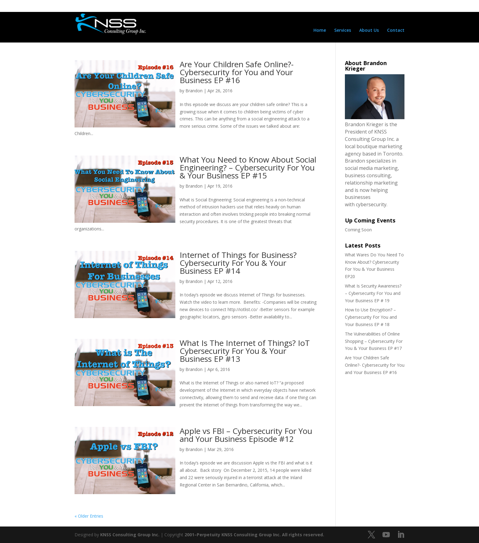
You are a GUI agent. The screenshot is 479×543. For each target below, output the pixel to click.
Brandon (194, 91)
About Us (369, 30)
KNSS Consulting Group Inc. (129, 534)
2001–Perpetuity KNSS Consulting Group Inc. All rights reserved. (254, 534)
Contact (395, 30)
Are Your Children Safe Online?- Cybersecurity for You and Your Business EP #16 (237, 72)
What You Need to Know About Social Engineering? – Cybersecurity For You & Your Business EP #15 (248, 167)
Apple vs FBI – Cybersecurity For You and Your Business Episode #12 (246, 434)
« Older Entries (89, 516)
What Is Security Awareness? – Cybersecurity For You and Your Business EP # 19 (373, 293)
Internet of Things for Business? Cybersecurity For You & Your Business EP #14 (238, 262)
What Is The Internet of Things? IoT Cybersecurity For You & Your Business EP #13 (245, 350)
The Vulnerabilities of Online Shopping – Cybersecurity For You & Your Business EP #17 (374, 341)
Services (342, 30)
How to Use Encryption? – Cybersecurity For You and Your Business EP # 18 (371, 317)
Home (319, 30)
